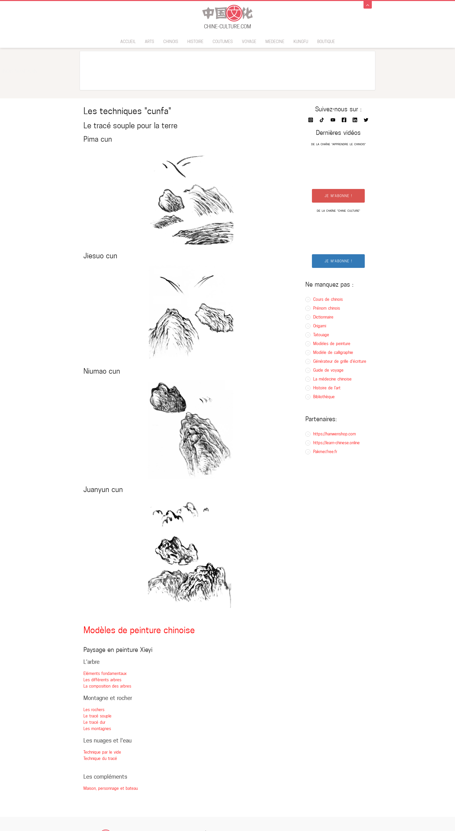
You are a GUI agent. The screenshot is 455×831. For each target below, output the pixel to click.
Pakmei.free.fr (325, 451)
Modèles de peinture (331, 343)
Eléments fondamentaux (105, 673)
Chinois (170, 41)
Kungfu (300, 41)
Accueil (128, 41)
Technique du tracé (100, 758)
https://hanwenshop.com (334, 434)
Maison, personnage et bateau (110, 788)
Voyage (249, 41)
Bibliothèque (324, 396)
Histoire (195, 41)
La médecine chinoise (332, 379)
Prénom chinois (326, 308)
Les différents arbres (102, 679)
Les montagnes (97, 728)
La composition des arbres (107, 686)
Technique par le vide (102, 752)
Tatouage (321, 334)
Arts (149, 41)
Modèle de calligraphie (333, 352)
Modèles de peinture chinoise (139, 630)
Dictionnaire (323, 317)
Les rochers (93, 709)
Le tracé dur (94, 722)
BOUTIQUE (326, 41)
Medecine (274, 41)
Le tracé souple (97, 716)
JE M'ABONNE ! (338, 196)
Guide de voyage (328, 370)
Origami (319, 326)
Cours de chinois (328, 299)
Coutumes (223, 41)
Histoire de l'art (326, 388)
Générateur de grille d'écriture (339, 361)
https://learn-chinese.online (336, 442)
